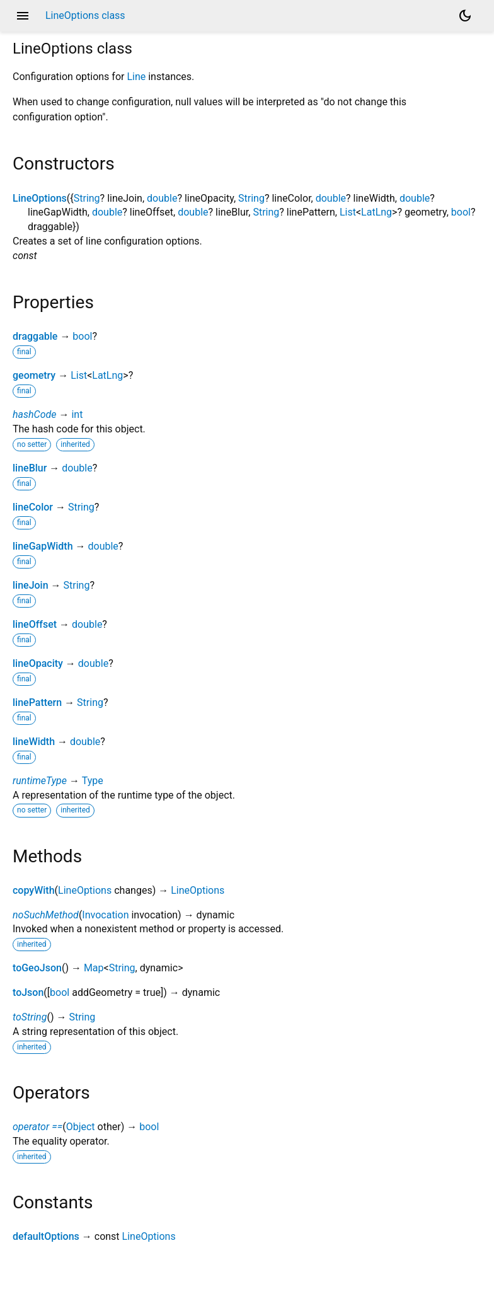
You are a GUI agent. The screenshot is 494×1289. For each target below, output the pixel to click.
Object (80, 1127)
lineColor (33, 507)
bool (461, 212)
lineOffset (35, 624)
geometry (34, 375)
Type (92, 781)
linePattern (37, 702)
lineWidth (34, 742)
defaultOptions (46, 1236)
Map (94, 968)
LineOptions (40, 198)
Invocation (105, 915)
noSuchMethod (46, 915)
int (77, 414)
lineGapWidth (43, 546)
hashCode (34, 414)
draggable (35, 336)
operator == (37, 1127)
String (87, 198)
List (348, 212)
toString (30, 1017)
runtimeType (40, 781)
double (162, 198)
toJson (28, 992)
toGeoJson (37, 968)
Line (136, 77)
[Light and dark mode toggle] (465, 16)
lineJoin (31, 585)
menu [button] (22, 15)
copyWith (34, 890)
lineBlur (30, 468)
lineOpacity (38, 663)
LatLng (376, 212)
